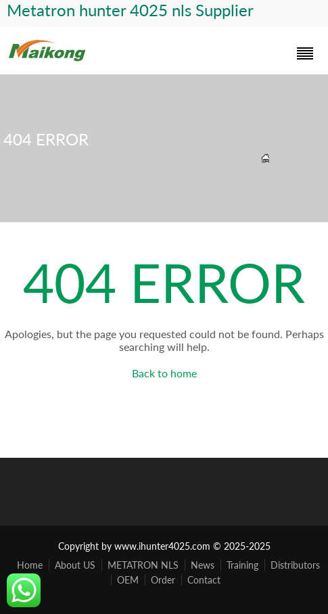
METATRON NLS (143, 565)
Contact (203, 580)
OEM (128, 580)
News (202, 565)
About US (75, 565)
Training (242, 565)
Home (30, 565)
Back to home (164, 373)
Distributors (295, 565)
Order (163, 580)
